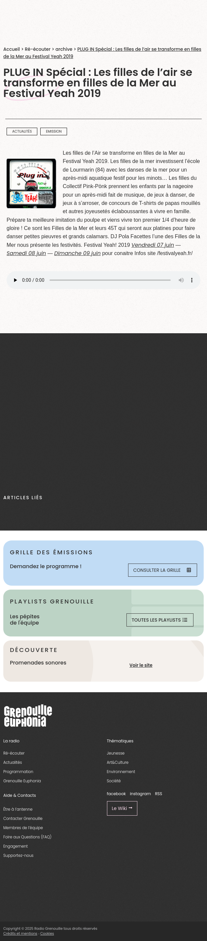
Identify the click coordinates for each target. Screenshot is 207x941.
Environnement (121, 771)
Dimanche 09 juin (77, 253)
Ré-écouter (38, 49)
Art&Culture (118, 762)
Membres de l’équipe (23, 827)
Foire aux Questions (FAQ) (27, 837)
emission (54, 131)
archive (63, 49)
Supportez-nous (18, 855)
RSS (158, 793)
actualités (22, 131)
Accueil (11, 49)
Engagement (15, 846)
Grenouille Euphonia (22, 781)
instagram (140, 793)
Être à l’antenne (18, 809)
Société (114, 781)
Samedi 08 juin (26, 253)
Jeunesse (116, 753)
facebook (116, 793)
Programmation (18, 771)
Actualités (12, 762)
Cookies (47, 933)
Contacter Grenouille (23, 818)
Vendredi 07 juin (152, 245)
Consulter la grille (162, 570)
